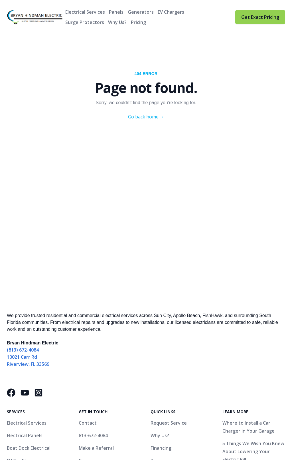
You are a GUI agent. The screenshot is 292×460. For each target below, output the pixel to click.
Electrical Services (85, 12)
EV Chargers (171, 12)
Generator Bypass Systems (37, 377)
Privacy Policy (200, 433)
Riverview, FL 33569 (28, 268)
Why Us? (117, 22)
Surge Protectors (84, 22)
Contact (88, 327)
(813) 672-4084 (23, 254)
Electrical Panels (24, 340)
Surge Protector (25, 390)
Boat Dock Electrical (28, 352)
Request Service (169, 327)
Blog (155, 365)
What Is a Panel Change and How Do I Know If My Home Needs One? (252, 384)
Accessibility (232, 433)
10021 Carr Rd (22, 261)
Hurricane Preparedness (34, 403)
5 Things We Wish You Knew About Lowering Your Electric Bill (253, 356)
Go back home (146, 117)
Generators (141, 12)
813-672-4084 (93, 340)
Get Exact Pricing (260, 17)
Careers (87, 365)
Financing (161, 352)
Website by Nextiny (158, 433)
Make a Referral (96, 352)
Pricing (138, 22)
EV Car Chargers (24, 365)
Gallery (158, 377)
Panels (116, 12)
